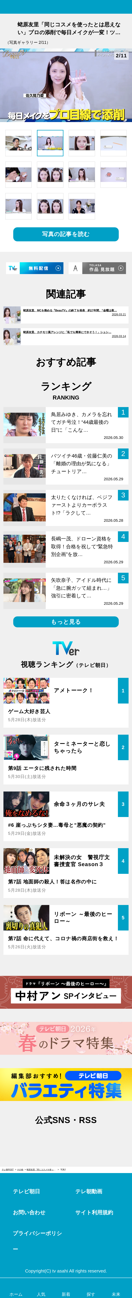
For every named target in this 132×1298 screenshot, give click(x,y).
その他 (20, 1169)
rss (83, 1137)
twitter (48, 1137)
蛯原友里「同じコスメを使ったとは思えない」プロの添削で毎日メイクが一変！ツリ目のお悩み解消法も (43, 1169)
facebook (66, 1137)
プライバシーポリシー (37, 1241)
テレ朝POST (66, 7)
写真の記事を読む (66, 234)
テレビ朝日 (26, 1191)
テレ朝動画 (88, 1191)
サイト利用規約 (94, 1212)
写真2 (63, 1169)
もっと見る (66, 622)
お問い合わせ (29, 1212)
